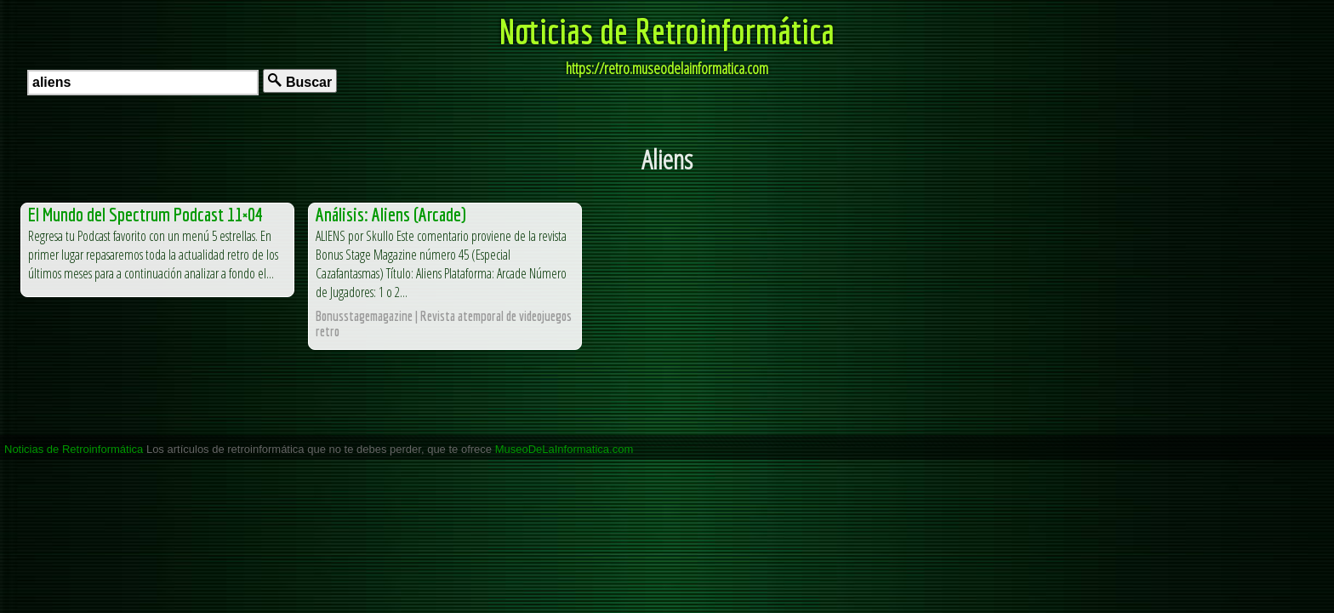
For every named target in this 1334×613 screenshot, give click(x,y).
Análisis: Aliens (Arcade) (391, 214)
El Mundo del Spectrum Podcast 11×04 (145, 214)
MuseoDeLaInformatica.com (564, 449)
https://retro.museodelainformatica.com (667, 68)
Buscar (300, 81)
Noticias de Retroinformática (667, 30)
